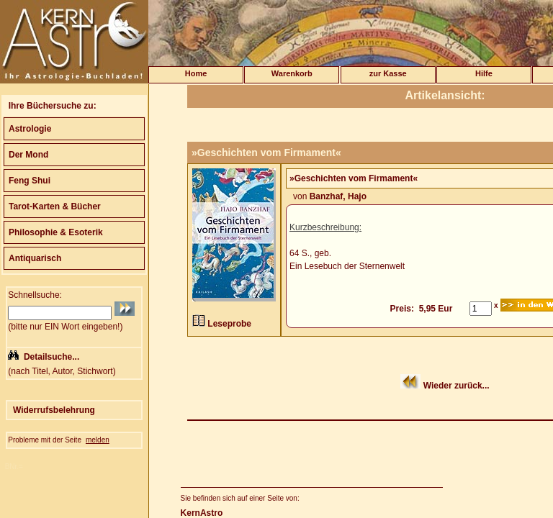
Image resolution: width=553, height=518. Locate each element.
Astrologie (30, 129)
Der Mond (28, 155)
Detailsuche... (51, 357)
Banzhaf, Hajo (338, 196)
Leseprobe (229, 324)
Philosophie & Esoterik (56, 232)
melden (97, 440)
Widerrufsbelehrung (54, 410)
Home (196, 73)
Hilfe (484, 73)
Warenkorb (292, 73)
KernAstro (202, 513)
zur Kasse (388, 73)
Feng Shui (29, 181)
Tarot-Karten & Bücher (55, 206)
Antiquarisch (35, 258)
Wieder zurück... (456, 386)
